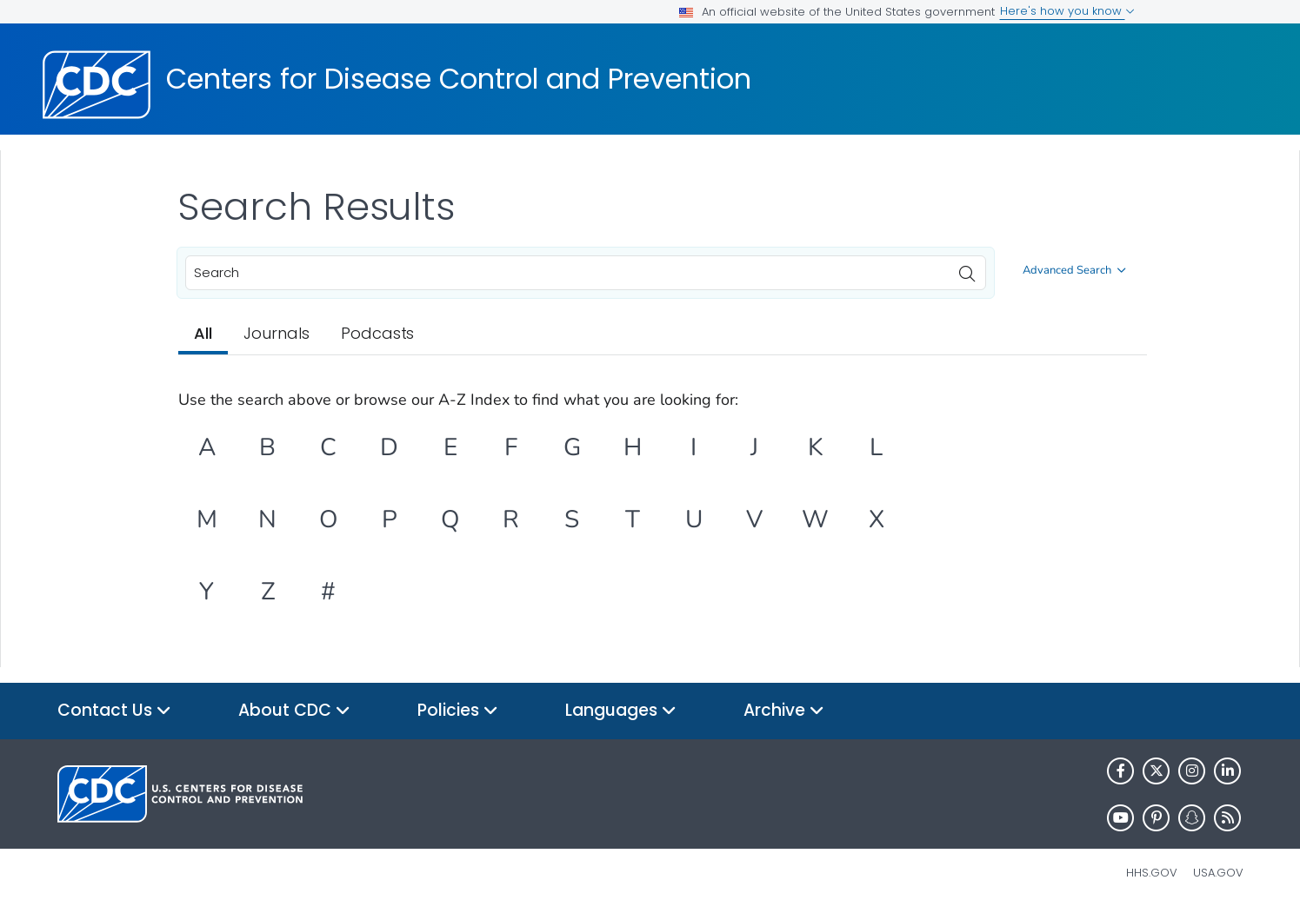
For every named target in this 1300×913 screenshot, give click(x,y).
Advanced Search (1074, 270)
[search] (967, 269)
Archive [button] (783, 711)
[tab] (203, 334)
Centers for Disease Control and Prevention (458, 79)
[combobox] (585, 272)
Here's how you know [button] (1067, 11)
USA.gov (1218, 872)
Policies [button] (457, 711)
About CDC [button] (294, 711)
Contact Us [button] (114, 711)
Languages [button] (621, 711)
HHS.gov (1151, 872)
